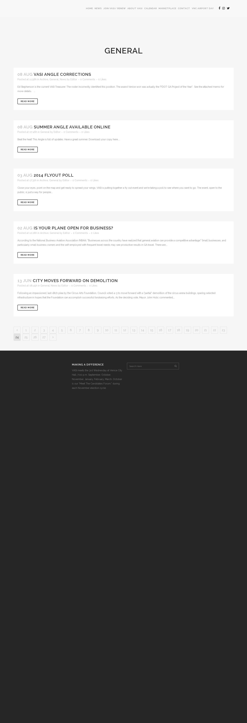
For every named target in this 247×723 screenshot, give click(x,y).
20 (196, 330)
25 (26, 337)
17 (169, 330)
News (63, 79)
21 (205, 330)
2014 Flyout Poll (54, 175)
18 (178, 330)
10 (106, 330)
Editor (73, 79)
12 (124, 330)
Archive (44, 79)
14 (142, 330)
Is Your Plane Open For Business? (73, 228)
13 (133, 330)
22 (214, 330)
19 (187, 330)
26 (35, 337)
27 (44, 337)
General (54, 79)
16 (160, 330)
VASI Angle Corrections (62, 74)
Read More (28, 101)
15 (151, 330)
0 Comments (87, 79)
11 (115, 330)
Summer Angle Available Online (72, 127)
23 (223, 330)
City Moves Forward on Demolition (75, 280)
